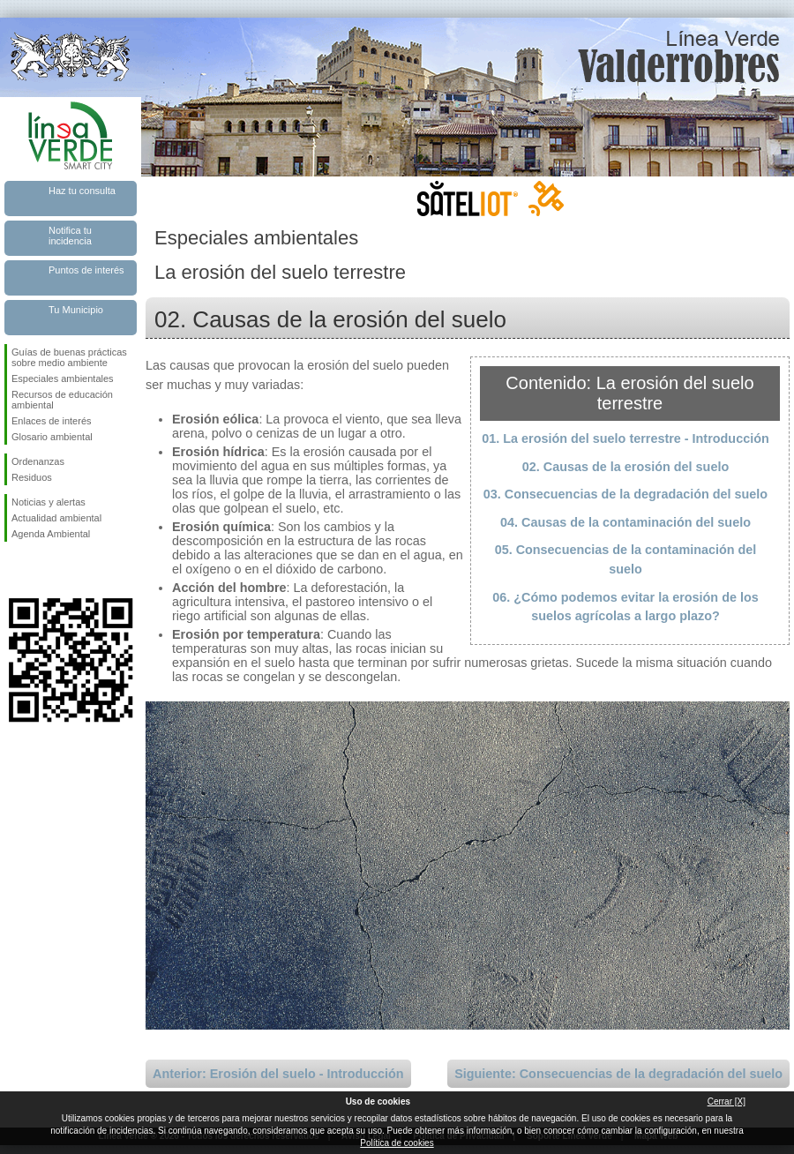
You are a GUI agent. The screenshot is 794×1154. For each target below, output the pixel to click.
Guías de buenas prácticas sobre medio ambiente (69, 357)
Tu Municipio (76, 309)
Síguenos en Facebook (15, 570)
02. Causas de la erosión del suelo (625, 467)
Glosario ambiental (52, 436)
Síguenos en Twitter (44, 570)
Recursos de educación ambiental (62, 399)
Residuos (31, 477)
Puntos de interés (86, 270)
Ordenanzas (37, 461)
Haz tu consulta (82, 190)
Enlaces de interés (51, 421)
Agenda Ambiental (50, 533)
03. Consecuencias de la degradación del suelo (625, 494)
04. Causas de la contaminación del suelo (625, 522)
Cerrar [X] (726, 1101)
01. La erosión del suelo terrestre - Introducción (625, 438)
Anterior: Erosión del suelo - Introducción (278, 1074)
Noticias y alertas (48, 502)
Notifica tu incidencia (70, 235)
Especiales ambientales (62, 378)
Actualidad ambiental (56, 518)
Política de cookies (396, 1143)
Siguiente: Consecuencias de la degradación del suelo (618, 1074)
